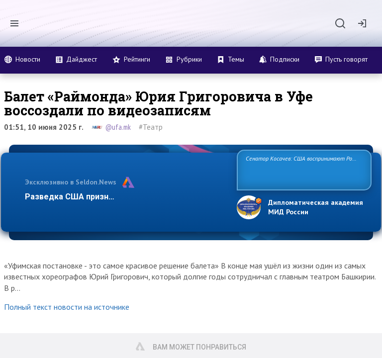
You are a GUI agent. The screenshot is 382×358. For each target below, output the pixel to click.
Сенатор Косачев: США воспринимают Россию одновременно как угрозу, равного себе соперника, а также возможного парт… (303, 169)
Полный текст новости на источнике (66, 307)
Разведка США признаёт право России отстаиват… (125, 196)
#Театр (151, 127)
